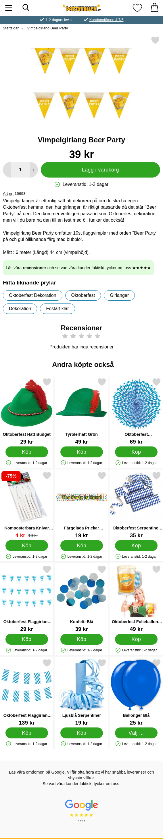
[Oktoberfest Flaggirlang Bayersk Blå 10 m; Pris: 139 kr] (26, 692)
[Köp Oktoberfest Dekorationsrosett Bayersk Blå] (136, 451)
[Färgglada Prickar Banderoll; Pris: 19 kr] (81, 505)
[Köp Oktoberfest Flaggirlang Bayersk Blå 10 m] (26, 732)
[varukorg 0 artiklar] (154, 7)
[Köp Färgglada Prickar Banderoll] (81, 545)
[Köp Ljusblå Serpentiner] (81, 732)
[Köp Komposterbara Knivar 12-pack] (26, 545)
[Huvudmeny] (8, 8)
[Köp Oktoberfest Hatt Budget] (26, 451)
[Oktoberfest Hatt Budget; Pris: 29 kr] (26, 411)
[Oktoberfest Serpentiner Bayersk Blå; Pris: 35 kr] (136, 505)
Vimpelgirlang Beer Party (47, 28)
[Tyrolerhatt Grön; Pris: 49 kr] (81, 411)
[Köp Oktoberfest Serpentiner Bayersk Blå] (136, 545)
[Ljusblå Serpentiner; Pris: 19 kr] (81, 692)
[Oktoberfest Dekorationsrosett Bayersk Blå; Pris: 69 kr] (136, 411)
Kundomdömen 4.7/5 (106, 20)
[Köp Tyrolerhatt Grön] (81, 451)
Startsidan (11, 28)
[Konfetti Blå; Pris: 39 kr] (81, 598)
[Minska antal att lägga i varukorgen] (7, 170)
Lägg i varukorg (100, 170)
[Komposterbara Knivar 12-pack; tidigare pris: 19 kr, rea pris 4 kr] (26, 505)
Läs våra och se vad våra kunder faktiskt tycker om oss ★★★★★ (78, 267)
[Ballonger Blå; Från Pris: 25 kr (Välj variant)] (136, 692)
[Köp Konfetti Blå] (81, 639)
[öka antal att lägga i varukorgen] (34, 170)
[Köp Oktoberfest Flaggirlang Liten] (26, 639)
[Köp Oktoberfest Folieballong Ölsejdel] (136, 639)
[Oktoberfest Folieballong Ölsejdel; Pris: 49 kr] (136, 598)
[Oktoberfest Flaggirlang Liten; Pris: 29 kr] (26, 598)
